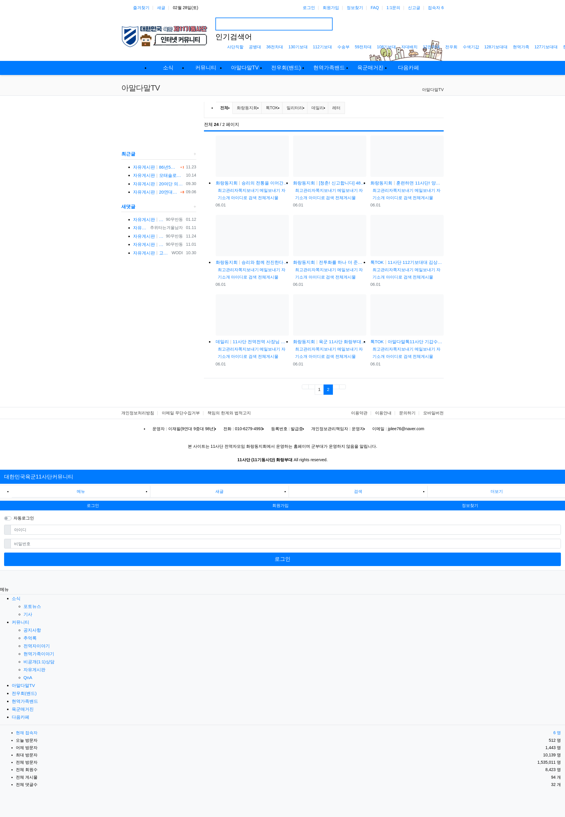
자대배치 (409, 47)
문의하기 (407, 413)
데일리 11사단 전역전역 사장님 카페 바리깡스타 (252, 341)
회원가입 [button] (280, 505)
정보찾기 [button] (470, 505)
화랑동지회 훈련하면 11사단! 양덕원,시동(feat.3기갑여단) (407, 182)
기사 (27, 614)
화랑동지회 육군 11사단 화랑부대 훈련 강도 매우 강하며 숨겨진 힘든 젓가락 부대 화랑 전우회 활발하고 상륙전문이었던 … (329, 341)
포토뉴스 (32, 606)
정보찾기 (355, 7)
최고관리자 (228, 190)
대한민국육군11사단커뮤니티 (38, 477)
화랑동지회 (247, 107)
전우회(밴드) (24, 693)
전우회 (451, 47)
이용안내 (383, 413)
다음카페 (20, 717)
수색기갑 (471, 47)
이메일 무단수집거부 (181, 413)
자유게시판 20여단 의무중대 (158, 183)
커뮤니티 (20, 622)
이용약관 (359, 413)
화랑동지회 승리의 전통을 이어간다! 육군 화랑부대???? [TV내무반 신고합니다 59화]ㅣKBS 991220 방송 (252, 182)
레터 (336, 107)
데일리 (318, 107)
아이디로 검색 (244, 197)
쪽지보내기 (248, 190)
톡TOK (272, 107)
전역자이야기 (36, 645)
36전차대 (274, 47)
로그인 (309, 7)
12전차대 (431, 47)
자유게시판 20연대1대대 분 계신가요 (156, 191)
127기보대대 (546, 47)
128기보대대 (496, 47)
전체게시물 (268, 197)
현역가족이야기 (38, 653)
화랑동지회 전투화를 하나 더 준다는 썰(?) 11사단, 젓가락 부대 (329, 262)
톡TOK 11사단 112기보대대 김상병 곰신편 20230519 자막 (407, 262)
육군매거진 (23, 709)
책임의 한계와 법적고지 (229, 413)
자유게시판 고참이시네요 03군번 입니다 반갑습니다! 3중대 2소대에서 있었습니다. (151, 252)
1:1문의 (393, 7)
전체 (224, 107)
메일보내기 (270, 190)
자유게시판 (34, 669)
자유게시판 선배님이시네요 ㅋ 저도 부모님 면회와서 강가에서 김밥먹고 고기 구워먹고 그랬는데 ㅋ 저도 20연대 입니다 (148, 236)
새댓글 (128, 206)
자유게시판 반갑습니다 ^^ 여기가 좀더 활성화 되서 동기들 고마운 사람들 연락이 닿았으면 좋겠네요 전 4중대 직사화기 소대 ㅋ (148, 244)
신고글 (414, 7)
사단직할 (235, 47)
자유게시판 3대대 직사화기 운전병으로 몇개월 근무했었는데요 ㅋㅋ (140, 227)
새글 (161, 7)
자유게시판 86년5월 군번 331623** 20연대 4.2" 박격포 (156, 167)
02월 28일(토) (185, 7)
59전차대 (363, 47)
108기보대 (386, 47)
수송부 (343, 47)
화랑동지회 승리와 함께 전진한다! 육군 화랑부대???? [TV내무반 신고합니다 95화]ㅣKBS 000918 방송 (252, 262)
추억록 (30, 637)
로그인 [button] (93, 505)
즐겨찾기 (141, 7)
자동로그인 (23, 518)
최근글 (128, 153)
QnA (27, 677)
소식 (16, 598)
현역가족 (521, 47)
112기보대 (322, 47)
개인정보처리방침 (137, 413)
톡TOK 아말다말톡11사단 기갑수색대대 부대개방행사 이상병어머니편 (407, 341)
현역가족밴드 (25, 701)
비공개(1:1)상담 (39, 661)
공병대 (255, 47)
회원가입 (331, 7)
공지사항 (32, 630)
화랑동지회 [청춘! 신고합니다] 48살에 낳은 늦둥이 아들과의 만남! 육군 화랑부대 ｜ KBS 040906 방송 (329, 182)
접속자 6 (436, 7)
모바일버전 (433, 413)
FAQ (375, 7)
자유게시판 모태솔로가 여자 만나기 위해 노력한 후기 (158, 175)
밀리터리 (295, 107)
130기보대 (297, 47)
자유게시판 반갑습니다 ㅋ (148, 219)
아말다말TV (433, 89)
